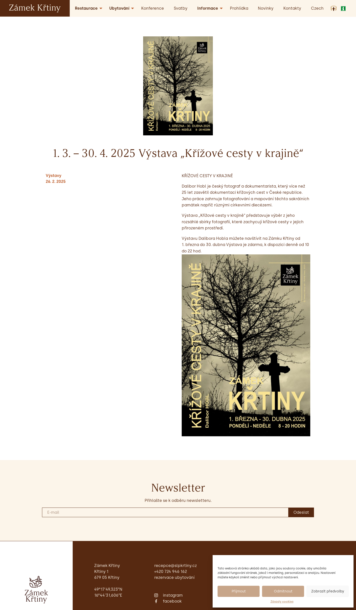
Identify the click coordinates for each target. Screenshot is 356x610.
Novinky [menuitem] (265, 8)
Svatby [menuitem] (180, 8)
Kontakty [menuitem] (292, 8)
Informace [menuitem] (207, 8)
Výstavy (53, 175)
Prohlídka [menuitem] (239, 8)
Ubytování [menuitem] (119, 8)
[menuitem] (317, 8)
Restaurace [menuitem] (86, 8)
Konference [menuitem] (152, 8)
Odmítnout (283, 591)
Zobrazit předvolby (327, 591)
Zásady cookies (281, 601)
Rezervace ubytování (174, 577)
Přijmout (239, 591)
